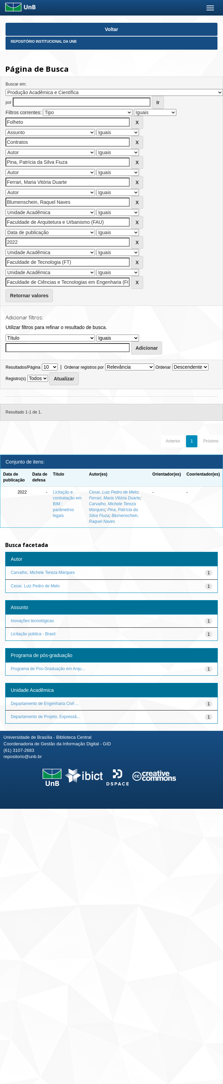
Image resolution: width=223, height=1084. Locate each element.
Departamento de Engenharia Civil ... (45, 703)
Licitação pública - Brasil (33, 633)
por (8, 102)
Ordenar (163, 367)
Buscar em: (16, 84)
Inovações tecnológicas (32, 620)
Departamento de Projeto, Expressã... (45, 716)
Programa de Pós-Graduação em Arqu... (48, 668)
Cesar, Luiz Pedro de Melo (113, 492)
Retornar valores (29, 295)
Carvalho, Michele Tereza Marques (43, 572)
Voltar (111, 29)
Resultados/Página (23, 367)
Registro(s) (16, 378)
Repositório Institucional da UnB (44, 41)
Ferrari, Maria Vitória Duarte (114, 498)
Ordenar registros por (84, 367)
